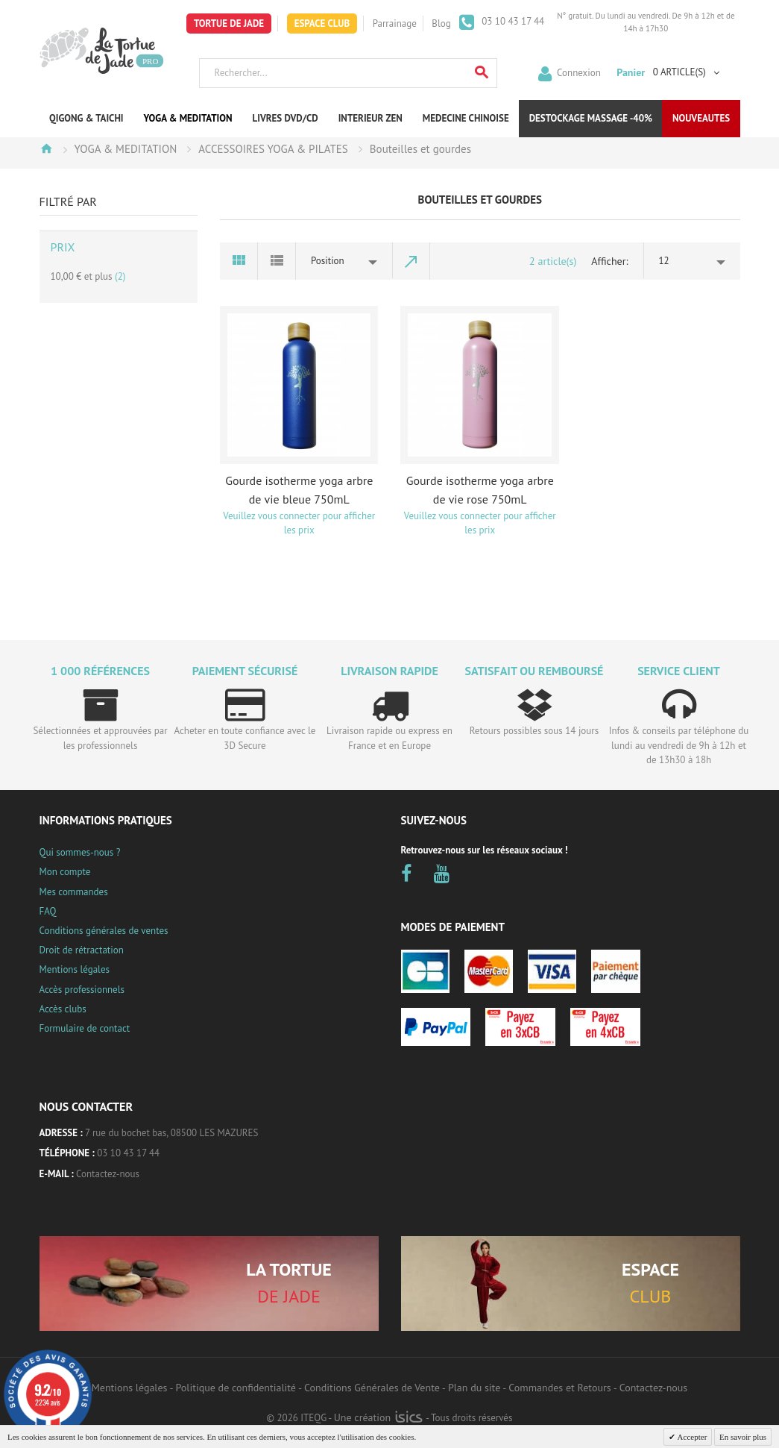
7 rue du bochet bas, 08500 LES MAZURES (171, 1132)
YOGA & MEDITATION (126, 149)
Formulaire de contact (85, 1028)
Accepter (691, 1436)
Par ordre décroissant (411, 261)
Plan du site (474, 1387)
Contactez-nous (107, 1174)
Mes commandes (74, 892)
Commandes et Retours (559, 1387)
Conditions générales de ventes (104, 930)
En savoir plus (742, 1436)
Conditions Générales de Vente (372, 1387)
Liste (277, 261)
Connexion (579, 72)
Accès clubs (63, 1009)
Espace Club (322, 23)
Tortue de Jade (229, 23)
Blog (441, 23)
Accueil (46, 148)
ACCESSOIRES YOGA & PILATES (273, 149)
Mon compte (65, 871)
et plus (88, 276)
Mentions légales (75, 969)
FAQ (48, 911)
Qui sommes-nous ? (80, 852)
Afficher (608, 261)
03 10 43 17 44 (512, 21)
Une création (378, 1417)
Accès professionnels (82, 989)
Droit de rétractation (82, 950)
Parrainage (395, 23)
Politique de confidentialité (236, 1387)
